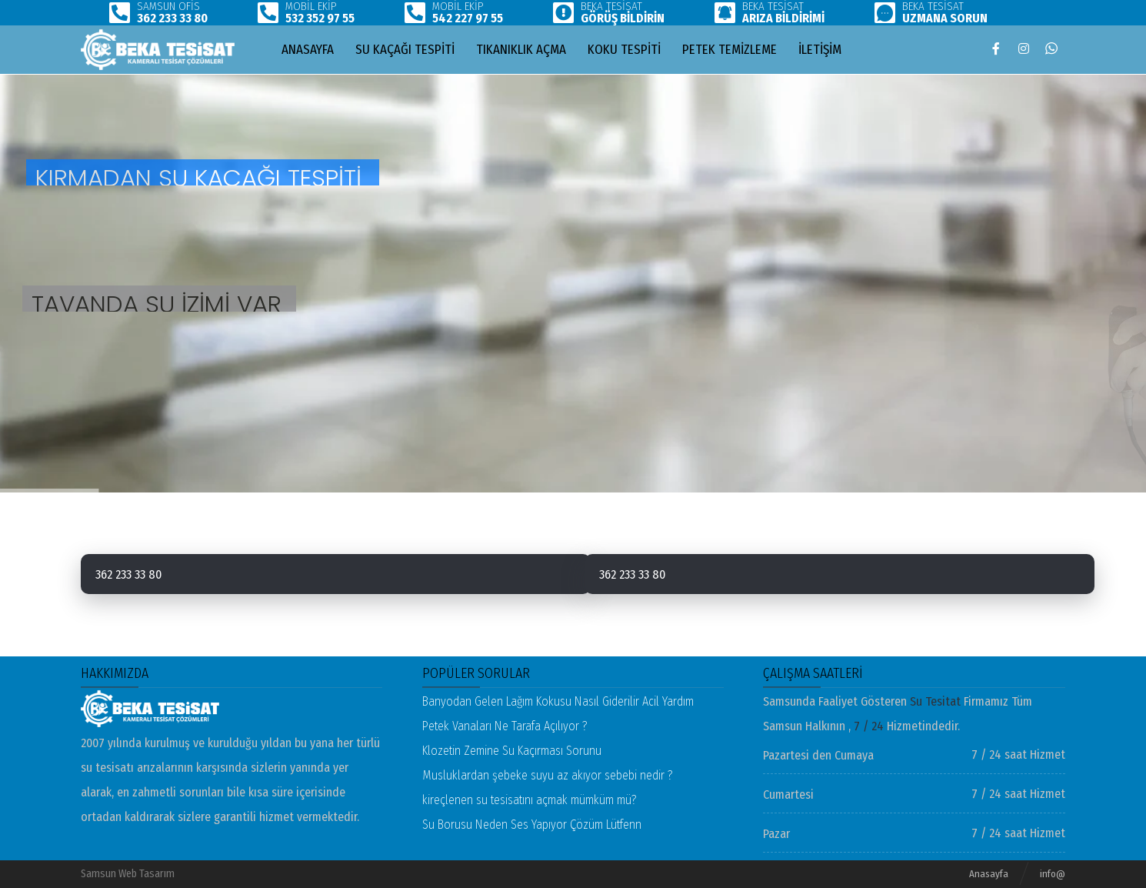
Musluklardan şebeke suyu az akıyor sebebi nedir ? (547, 775)
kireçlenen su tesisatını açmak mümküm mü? (529, 800)
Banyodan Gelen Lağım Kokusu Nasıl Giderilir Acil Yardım (558, 701)
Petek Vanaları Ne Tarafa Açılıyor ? (505, 726)
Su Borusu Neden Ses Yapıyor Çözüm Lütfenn (531, 824)
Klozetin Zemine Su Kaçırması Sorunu (511, 750)
